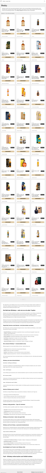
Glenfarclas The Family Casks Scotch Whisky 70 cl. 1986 (20, 30)
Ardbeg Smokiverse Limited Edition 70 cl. (20, 289)
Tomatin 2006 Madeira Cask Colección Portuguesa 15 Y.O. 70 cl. (6, 266)
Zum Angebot (8, 33)
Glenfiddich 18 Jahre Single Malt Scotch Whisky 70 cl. (5, 289)
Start (2, 4)
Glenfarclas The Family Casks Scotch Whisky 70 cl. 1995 (21, 54)
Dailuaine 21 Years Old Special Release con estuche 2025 (5, 77)
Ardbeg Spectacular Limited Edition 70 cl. (35, 266)
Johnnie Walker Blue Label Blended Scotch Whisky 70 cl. (5, 124)
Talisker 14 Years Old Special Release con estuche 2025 (20, 195)
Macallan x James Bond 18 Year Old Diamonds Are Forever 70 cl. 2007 (35, 54)
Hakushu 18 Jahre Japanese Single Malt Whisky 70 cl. (5, 54)
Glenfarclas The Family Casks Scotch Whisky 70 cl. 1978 (5, 30)
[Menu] (1, 1)
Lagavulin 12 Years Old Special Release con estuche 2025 (6, 219)
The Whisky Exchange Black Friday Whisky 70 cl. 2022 (21, 266)
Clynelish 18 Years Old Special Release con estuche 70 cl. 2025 (20, 101)
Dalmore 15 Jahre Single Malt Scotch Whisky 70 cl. (35, 289)
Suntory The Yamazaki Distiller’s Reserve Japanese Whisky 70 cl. (36, 242)
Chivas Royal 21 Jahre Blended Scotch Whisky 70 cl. (35, 219)
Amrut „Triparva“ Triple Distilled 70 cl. (6, 171)
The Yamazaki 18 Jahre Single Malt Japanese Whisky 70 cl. (36, 30)
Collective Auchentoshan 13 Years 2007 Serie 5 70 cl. (5, 243)
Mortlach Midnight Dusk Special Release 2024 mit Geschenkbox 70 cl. (36, 78)
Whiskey (3, 28)
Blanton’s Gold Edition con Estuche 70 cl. (20, 171)
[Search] (44, 1)
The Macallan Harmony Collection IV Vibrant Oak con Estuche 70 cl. (36, 124)
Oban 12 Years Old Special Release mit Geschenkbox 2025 (20, 242)
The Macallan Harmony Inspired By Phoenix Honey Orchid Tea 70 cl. (21, 125)
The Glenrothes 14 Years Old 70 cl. (35, 101)
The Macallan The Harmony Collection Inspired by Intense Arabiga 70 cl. (5, 102)
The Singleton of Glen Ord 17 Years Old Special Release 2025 (35, 148)
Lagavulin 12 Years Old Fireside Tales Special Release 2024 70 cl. (6, 195)
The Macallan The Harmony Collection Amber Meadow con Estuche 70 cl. (5, 149)
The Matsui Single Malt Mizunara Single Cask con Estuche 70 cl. (21, 148)
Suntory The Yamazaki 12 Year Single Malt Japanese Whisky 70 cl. (35, 196)
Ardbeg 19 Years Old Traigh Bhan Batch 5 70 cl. (20, 77)
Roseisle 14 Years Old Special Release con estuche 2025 (20, 219)
